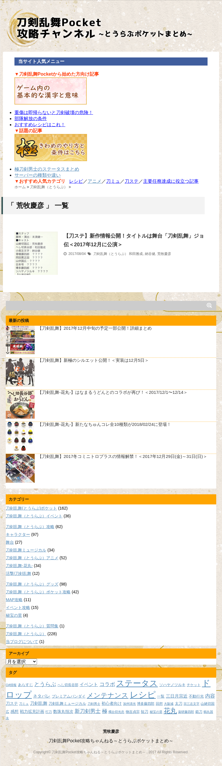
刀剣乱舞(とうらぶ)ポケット (31, 508)
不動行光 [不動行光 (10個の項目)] (196, 696)
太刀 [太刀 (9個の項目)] (178, 704)
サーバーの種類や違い (37, 175)
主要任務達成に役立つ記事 (171, 181)
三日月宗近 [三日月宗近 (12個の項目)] (177, 696)
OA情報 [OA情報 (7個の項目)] (11, 685)
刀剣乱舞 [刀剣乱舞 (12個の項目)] (38, 703)
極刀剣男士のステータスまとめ (46, 169)
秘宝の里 (14, 615)
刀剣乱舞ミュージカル (26, 550)
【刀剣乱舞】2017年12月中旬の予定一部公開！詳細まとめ (95, 328)
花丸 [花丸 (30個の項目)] (170, 710)
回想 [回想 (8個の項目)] (159, 703)
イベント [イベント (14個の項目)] (88, 684)
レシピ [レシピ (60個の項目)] (143, 694)
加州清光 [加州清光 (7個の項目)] (129, 703)
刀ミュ (113, 181)
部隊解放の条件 (30, 118)
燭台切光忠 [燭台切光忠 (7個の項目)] (116, 711)
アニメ (94, 181)
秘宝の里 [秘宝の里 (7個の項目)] (156, 711)
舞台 (10, 542)
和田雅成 (136, 254)
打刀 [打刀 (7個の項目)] (48, 711)
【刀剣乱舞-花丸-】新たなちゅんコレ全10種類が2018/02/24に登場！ (104, 424)
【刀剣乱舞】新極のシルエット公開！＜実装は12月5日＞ (93, 360)
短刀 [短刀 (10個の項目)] (144, 711)
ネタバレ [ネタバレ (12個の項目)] (41, 696)
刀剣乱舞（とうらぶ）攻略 (30, 526)
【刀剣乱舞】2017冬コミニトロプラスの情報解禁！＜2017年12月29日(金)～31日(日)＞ (122, 456)
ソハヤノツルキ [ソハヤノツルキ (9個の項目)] (172, 685)
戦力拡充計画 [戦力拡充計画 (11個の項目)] (32, 711)
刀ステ (131, 181)
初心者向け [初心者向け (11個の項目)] (111, 703)
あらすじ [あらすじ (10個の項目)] (25, 685)
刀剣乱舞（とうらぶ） (110, 254)
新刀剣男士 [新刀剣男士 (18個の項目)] (88, 711)
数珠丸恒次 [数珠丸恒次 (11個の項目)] (63, 711)
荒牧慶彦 (164, 254)
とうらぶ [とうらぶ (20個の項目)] (45, 684)
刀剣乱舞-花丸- (19, 565)
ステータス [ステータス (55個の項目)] (137, 683)
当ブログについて (22, 641)
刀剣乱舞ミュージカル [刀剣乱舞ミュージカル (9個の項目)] (67, 704)
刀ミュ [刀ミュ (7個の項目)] (24, 703)
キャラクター (18, 534)
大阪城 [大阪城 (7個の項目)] (168, 703)
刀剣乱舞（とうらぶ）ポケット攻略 (38, 592)
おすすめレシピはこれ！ (39, 124)
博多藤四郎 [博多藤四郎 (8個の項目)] (145, 703)
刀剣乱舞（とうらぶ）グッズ (32, 584)
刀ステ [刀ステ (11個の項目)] (12, 703)
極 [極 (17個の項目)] (104, 711)
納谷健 (150, 254)
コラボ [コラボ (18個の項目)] (107, 684)
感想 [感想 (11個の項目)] (14, 711)
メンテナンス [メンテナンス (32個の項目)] (107, 695)
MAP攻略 (14, 599)
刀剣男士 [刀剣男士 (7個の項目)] (94, 703)
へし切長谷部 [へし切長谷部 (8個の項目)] (68, 685)
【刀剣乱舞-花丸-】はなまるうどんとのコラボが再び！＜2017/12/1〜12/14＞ (113, 392)
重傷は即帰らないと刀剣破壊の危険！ (53, 112)
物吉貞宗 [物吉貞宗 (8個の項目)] (133, 711)
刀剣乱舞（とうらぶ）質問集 (32, 626)
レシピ (76, 181)
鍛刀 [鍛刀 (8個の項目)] (198, 711)
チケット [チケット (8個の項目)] (194, 685)
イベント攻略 (18, 607)
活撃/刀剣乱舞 (18, 573)
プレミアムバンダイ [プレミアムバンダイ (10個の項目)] (69, 696)
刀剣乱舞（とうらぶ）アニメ (32, 558)
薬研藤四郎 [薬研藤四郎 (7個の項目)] (186, 711)
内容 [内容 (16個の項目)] (210, 696)
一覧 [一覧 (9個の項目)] (160, 696)
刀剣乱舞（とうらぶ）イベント (34, 516)
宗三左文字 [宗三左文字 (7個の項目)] (191, 703)
